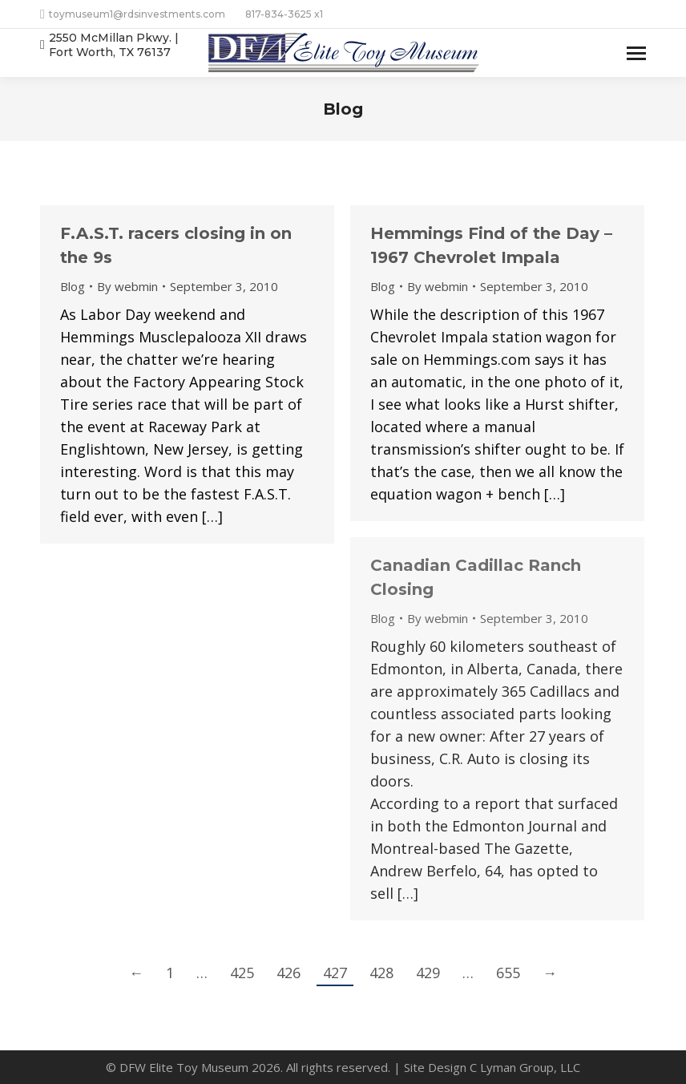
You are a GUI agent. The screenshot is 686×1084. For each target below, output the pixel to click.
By (127, 286)
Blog (72, 286)
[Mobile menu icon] (636, 53)
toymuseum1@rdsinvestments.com (132, 14)
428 (381, 972)
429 (428, 972)
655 (508, 972)
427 (335, 972)
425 (242, 972)
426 (288, 972)
